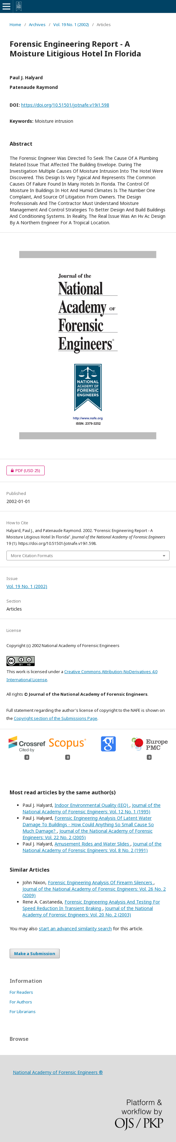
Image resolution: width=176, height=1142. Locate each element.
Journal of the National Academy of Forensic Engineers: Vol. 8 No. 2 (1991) (92, 847)
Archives (37, 24)
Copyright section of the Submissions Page (55, 718)
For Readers (21, 992)
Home (15, 24)
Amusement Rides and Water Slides (92, 844)
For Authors (21, 1002)
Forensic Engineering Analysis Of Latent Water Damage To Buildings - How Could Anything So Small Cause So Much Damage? (88, 824)
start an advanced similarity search (75, 928)
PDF (23, 470)
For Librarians (23, 1011)
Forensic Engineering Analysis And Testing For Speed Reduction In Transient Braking (91, 905)
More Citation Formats (32, 555)
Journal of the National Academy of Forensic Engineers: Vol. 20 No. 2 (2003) (87, 911)
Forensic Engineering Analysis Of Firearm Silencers (101, 882)
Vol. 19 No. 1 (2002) (71, 24)
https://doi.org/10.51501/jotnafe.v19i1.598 (65, 105)
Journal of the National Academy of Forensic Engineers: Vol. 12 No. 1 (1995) (91, 808)
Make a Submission (34, 953)
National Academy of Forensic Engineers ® (58, 1072)
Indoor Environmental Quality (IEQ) (92, 805)
